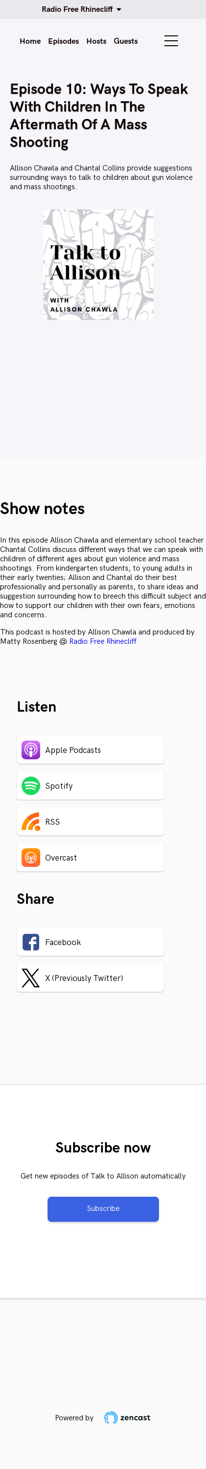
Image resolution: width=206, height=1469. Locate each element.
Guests (126, 41)
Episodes (63, 41)
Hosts (96, 41)
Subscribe (103, 1208)
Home (30, 41)
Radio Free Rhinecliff (79, 9)
